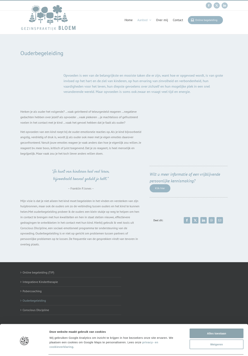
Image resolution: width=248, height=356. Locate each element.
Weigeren (216, 331)
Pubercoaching (32, 291)
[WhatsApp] (212, 220)
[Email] (220, 220)
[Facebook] (187, 220)
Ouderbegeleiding (34, 300)
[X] (195, 220)
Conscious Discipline (36, 310)
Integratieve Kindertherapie (40, 282)
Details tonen (204, 348)
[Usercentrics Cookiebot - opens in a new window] (24, 348)
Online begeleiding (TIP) (38, 272)
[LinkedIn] (203, 220)
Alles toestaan (216, 319)
